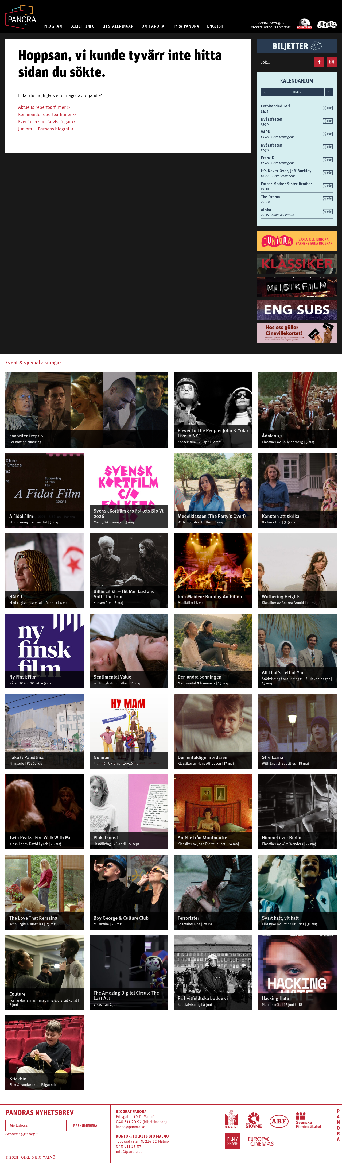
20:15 (265, 215)
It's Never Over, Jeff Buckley (286, 170)
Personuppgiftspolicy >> (21, 1134)
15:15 (264, 111)
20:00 (265, 202)
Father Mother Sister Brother (286, 183)
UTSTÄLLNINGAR (118, 26)
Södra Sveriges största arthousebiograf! (271, 25)
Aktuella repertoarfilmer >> (44, 107)
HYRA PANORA (185, 26)
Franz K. (268, 157)
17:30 (265, 150)
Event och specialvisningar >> (46, 122)
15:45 (265, 137)
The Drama (270, 196)
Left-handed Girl (275, 105)
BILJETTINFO (83, 26)
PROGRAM (53, 26)
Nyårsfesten (271, 119)
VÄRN (265, 131)
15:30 (265, 124)
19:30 (265, 189)
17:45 (265, 163)
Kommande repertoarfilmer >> (47, 115)
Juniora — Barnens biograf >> (45, 129)
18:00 (265, 176)
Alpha (266, 209)
